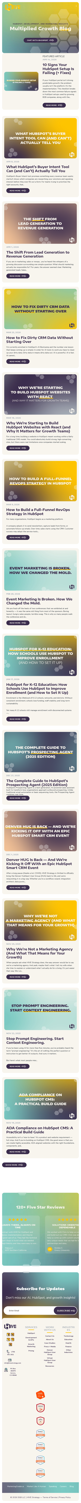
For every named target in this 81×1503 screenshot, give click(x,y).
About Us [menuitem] (50, 1339)
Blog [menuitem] (72, 1486)
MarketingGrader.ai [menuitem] (15, 1486)
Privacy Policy (65, 1497)
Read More (51, 105)
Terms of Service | (50, 1497)
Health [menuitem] (68, 1343)
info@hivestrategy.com (12, 1363)
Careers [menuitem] (63, 1486)
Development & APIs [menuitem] (31, 1338)
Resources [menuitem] (49, 1366)
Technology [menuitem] (68, 1336)
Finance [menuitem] (68, 1346)
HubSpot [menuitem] (31, 1333)
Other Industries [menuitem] (68, 1351)
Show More (11, 1165)
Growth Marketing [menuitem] (31, 1345)
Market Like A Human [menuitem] (36, 1486)
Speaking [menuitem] (53, 1486)
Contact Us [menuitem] (49, 1336)
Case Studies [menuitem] (49, 1343)
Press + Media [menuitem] (50, 1346)
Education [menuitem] (68, 1339)
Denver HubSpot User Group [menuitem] (50, 1352)
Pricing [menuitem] (31, 1351)
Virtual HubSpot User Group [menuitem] (50, 1360)
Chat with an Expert (37, 40)
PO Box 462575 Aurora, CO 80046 (13, 1372)
